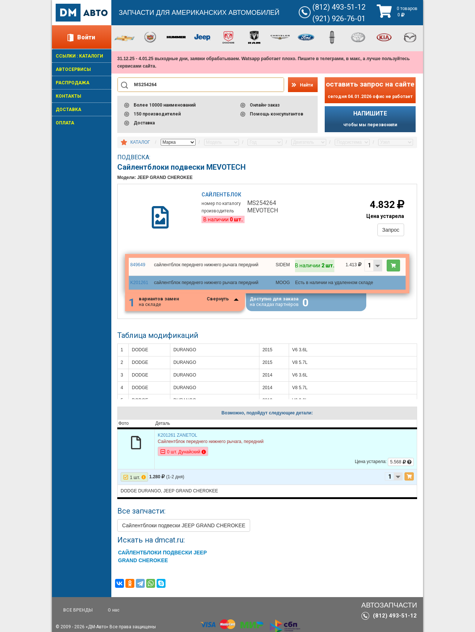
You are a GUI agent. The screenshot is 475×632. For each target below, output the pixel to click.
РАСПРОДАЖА (72, 82)
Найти (306, 85)
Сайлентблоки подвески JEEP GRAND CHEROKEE (183, 527)
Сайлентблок (222, 195)
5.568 (401, 463)
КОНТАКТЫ (68, 96)
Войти (86, 37)
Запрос (390, 230)
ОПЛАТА (65, 123)
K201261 (139, 283)
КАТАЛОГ (140, 142)
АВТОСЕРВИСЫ (73, 69)
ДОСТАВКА (68, 109)
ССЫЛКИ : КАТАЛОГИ (79, 56)
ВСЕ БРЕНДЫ (78, 610)
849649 (137, 265)
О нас (113, 610)
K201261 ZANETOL (177, 437)
